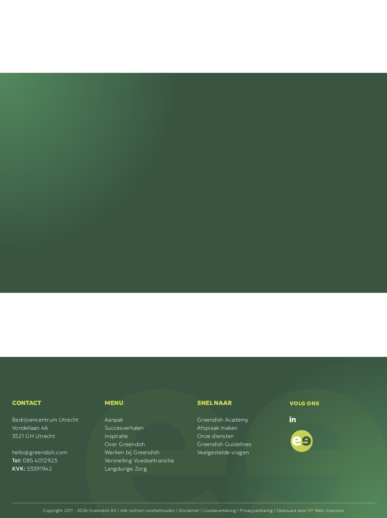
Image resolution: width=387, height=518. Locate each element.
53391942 (32, 468)
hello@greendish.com (39, 452)
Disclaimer (189, 510)
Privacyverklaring (256, 510)
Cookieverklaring (219, 510)
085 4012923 (34, 460)
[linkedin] (293, 419)
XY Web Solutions (326, 510)
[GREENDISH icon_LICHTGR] (302, 431)
